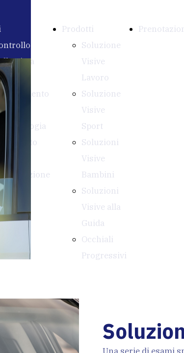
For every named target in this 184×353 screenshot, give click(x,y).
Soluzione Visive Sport (101, 109)
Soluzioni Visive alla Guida (101, 206)
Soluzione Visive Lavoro (101, 61)
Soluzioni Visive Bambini (100, 158)
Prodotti (78, 29)
